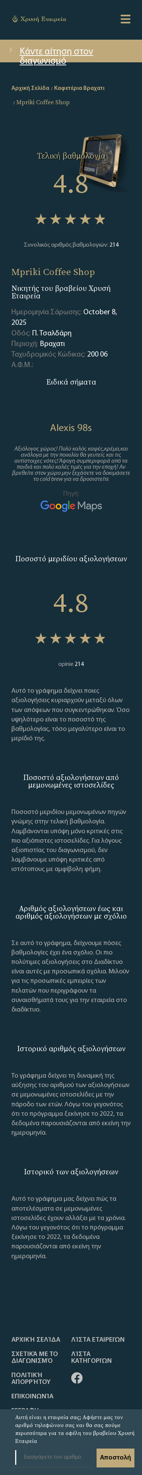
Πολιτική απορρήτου (31, 1379)
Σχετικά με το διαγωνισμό (34, 1358)
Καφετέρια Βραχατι (79, 88)
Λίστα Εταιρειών (98, 1340)
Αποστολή (115, 1457)
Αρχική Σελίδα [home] (30, 88)
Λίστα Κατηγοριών (91, 1358)
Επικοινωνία (32, 1396)
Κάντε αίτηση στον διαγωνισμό (50, 54)
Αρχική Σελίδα (35, 1340)
